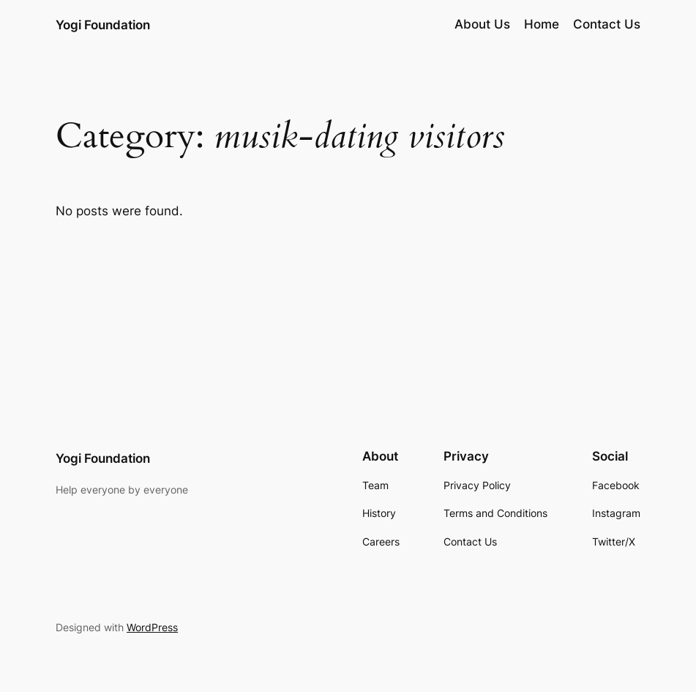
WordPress (152, 627)
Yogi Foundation (103, 24)
